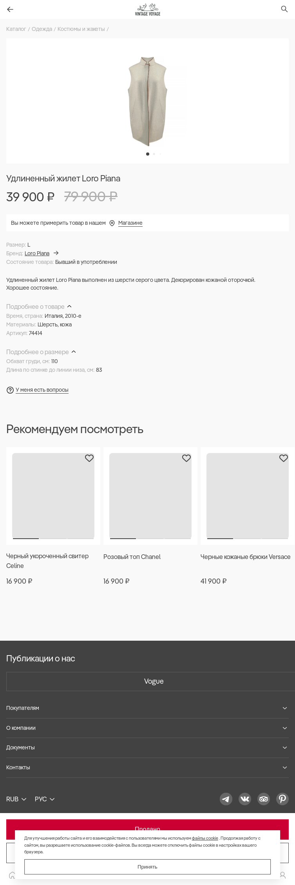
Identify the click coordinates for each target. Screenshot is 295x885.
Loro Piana (42, 253)
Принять (147, 867)
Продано (147, 829)
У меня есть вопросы (42, 389)
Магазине (130, 222)
